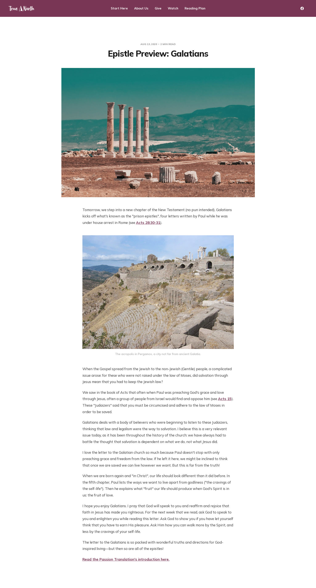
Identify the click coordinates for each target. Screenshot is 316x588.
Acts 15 (224, 398)
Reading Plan (195, 8)
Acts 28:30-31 (148, 222)
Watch (173, 8)
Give (158, 8)
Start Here (119, 8)
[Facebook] (302, 8)
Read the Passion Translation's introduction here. (125, 559)
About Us (141, 8)
